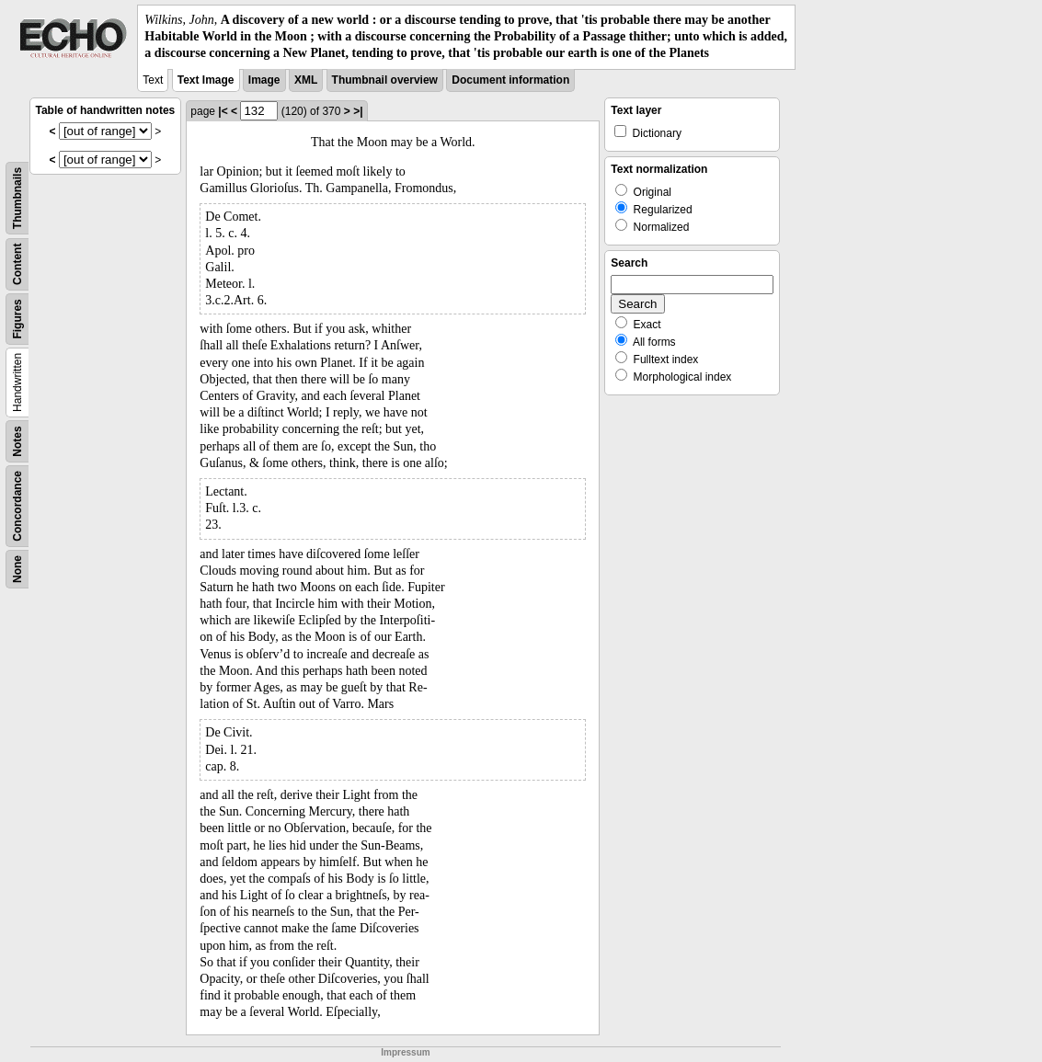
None (17, 569)
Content (17, 263)
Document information (510, 80)
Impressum (405, 1052)
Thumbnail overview (385, 80)
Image (264, 80)
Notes (17, 441)
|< (222, 111)
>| (357, 111)
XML (305, 80)
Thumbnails (17, 197)
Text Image (206, 80)
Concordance (17, 506)
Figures (17, 318)
